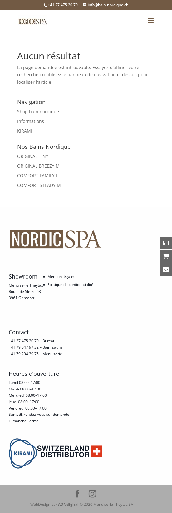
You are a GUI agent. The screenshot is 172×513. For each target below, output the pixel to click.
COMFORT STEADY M (39, 185)
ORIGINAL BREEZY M (38, 166)
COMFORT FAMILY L (37, 176)
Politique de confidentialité (70, 284)
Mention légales (61, 276)
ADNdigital (68, 504)
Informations (30, 121)
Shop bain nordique (38, 111)
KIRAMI (24, 131)
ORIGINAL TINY (32, 156)
